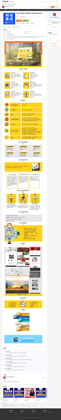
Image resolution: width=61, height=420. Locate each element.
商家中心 (54, 1)
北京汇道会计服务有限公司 (10, 376)
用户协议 (22, 412)
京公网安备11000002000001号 (29, 417)
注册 (58, 1)
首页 (40, 1)
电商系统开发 (14, 4)
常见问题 (10, 412)
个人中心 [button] (46, 1)
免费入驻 (51, 1)
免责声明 (22, 413)
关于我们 (33, 412)
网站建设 (5, 4)
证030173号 (22, 417)
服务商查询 (33, 413)
